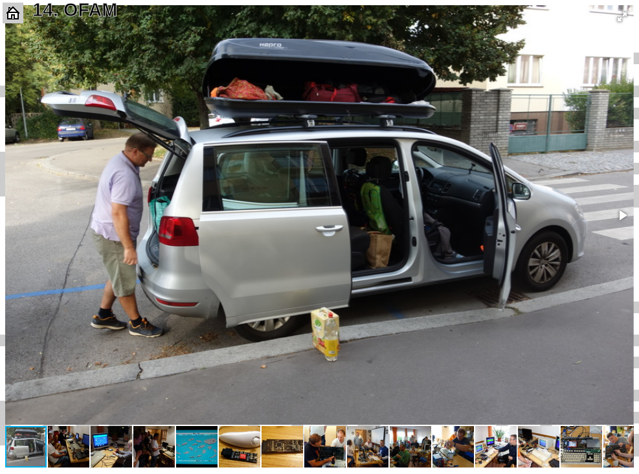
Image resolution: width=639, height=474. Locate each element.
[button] (622, 16)
